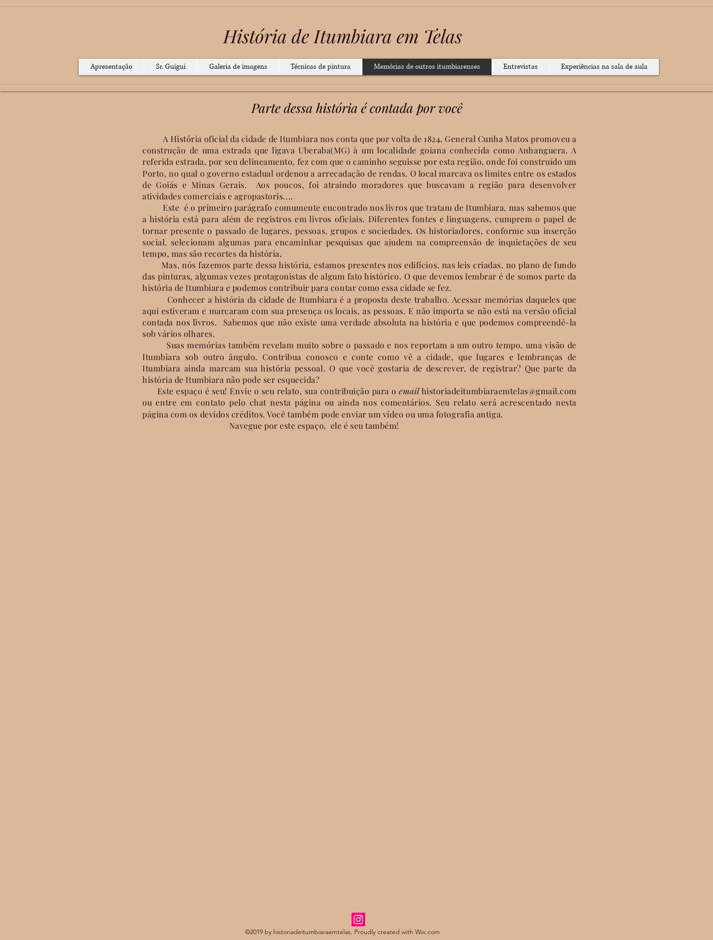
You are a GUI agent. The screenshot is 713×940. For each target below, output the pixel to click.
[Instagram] (358, 919)
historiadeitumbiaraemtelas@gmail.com (499, 391)
